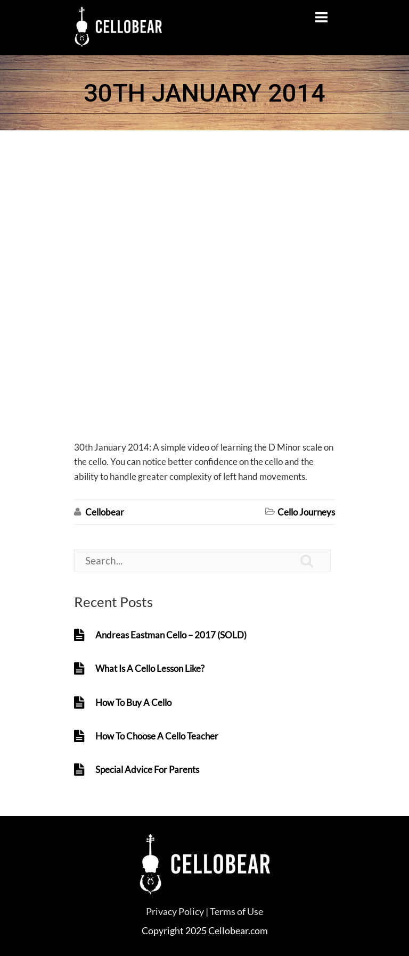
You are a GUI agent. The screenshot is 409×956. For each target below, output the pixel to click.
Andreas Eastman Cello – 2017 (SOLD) (171, 635)
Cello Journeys (306, 512)
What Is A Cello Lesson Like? (149, 668)
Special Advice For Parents (147, 769)
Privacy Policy (175, 911)
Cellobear (104, 512)
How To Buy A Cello (133, 702)
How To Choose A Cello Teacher (156, 736)
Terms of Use (236, 911)
